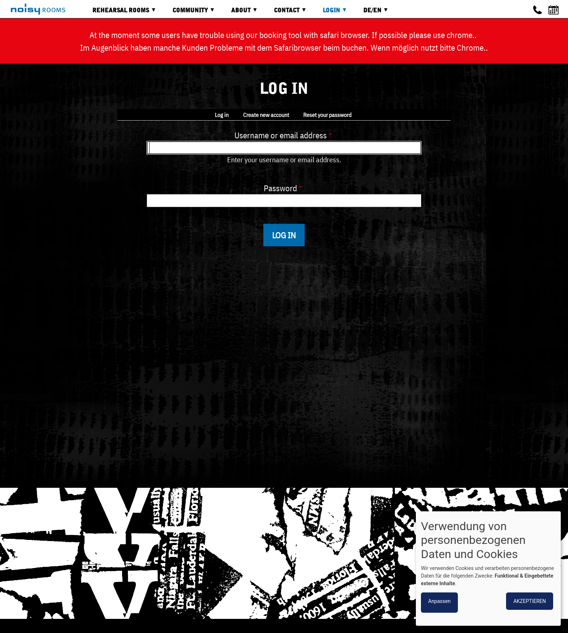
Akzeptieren (529, 601)
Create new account (266, 114)
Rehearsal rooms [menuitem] (119, 13)
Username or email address (280, 135)
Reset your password (327, 114)
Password (280, 188)
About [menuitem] (239, 13)
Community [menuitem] (188, 13)
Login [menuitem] (329, 13)
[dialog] (488, 568)
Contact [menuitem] (285, 13)
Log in (222, 114)
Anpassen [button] (439, 601)
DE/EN (370, 13)
